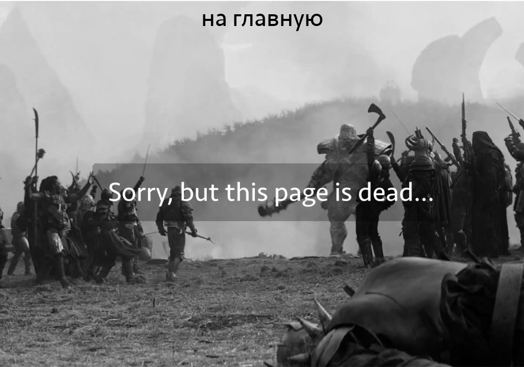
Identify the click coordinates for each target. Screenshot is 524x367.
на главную (262, 18)
